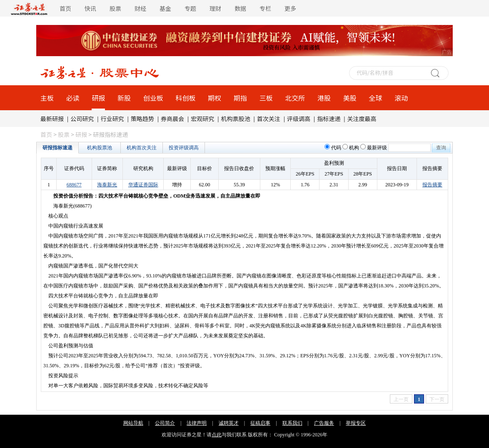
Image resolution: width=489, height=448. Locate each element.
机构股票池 (99, 148)
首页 (65, 8)
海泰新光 (107, 185)
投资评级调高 (184, 148)
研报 (98, 98)
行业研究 (112, 118)
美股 (350, 98)
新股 (124, 98)
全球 (375, 98)
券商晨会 (172, 118)
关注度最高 (362, 118)
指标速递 (328, 118)
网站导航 (133, 423)
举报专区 (356, 423)
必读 (73, 98)
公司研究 (82, 118)
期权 (214, 98)
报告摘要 (432, 185)
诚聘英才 (229, 423)
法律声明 (197, 423)
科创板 (186, 98)
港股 (324, 98)
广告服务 (324, 423)
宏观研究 (202, 118)
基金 (165, 8)
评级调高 (298, 118)
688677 (74, 185)
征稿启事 (260, 423)
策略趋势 (142, 118)
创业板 (153, 98)
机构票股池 (235, 118)
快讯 (90, 8)
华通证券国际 (143, 185)
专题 (190, 8)
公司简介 (165, 423)
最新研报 (52, 118)
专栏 (265, 8)
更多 (290, 8)
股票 (115, 8)
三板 (266, 98)
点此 (217, 435)
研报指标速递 (57, 148)
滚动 (401, 98)
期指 (240, 98)
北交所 (295, 98)
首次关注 (268, 118)
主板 (47, 98)
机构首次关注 (142, 148)
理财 (215, 8)
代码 (336, 148)
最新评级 (377, 148)
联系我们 (292, 423)
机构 (354, 148)
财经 (140, 8)
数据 (240, 8)
